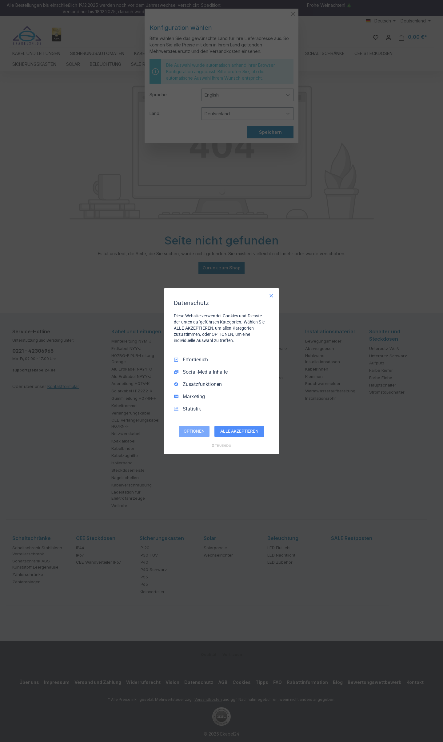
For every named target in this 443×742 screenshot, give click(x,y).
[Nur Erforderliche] (271, 295)
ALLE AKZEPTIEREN (239, 431)
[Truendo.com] (221, 445)
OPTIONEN (194, 431)
